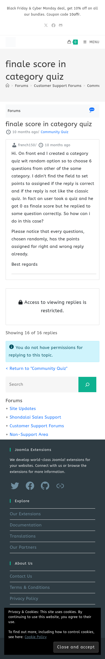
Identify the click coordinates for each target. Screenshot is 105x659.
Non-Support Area (29, 434)
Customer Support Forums (37, 425)
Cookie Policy (36, 637)
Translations (23, 536)
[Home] (7, 86)
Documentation (26, 525)
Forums (14, 111)
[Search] (87, 384)
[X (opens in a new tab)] (46, 25)
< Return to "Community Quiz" (36, 368)
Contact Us (21, 576)
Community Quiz (54, 132)
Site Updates (23, 408)
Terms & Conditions (30, 587)
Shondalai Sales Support (35, 417)
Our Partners (23, 547)
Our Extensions (25, 513)
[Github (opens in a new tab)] (59, 25)
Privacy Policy (24, 598)
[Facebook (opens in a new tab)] (53, 25)
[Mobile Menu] (89, 42)
